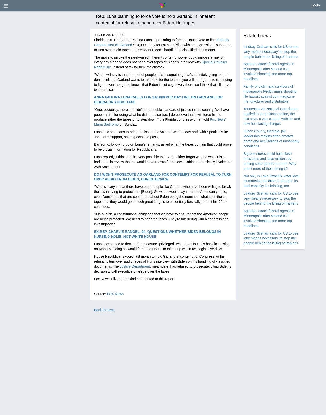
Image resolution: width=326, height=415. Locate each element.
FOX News (115, 294)
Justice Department (135, 266)
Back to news (104, 310)
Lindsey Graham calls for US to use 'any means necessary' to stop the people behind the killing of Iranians (271, 52)
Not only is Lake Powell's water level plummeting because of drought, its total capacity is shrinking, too (272, 181)
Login (315, 5)
